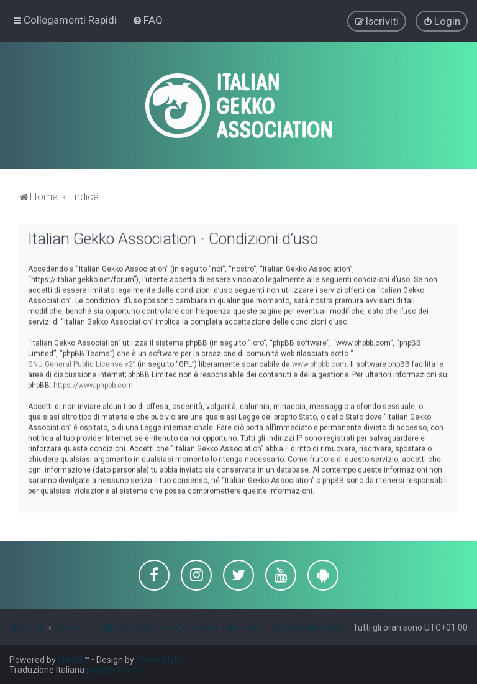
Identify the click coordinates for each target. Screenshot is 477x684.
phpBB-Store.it (115, 670)
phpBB (71, 660)
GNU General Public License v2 (80, 363)
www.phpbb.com (319, 363)
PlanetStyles (161, 660)
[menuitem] (147, 20)
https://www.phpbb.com (93, 385)
